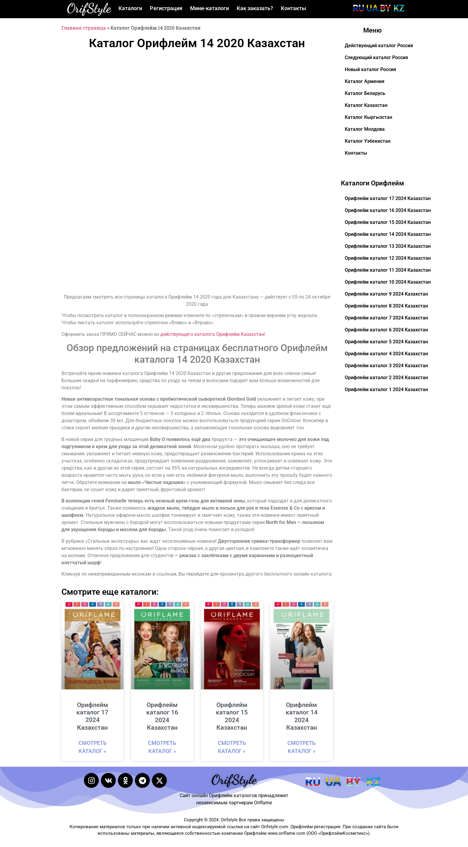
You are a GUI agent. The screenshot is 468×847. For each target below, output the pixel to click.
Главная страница (83, 27)
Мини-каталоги (209, 8)
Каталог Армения (364, 81)
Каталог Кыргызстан (368, 117)
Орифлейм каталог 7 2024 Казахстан (386, 318)
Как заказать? (255, 8)
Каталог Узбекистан (367, 141)
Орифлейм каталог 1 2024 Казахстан (386, 389)
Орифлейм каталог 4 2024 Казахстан (386, 353)
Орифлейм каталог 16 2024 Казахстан (162, 716)
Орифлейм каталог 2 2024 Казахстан (386, 377)
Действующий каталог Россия (379, 45)
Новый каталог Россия (370, 69)
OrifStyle (89, 8)
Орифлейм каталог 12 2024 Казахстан (388, 258)
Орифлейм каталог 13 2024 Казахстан (388, 246)
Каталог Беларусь (365, 93)
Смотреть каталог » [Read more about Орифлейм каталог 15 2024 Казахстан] (232, 747)
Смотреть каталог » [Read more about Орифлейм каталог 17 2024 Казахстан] (92, 747)
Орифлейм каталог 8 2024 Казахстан (386, 306)
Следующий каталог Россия (376, 57)
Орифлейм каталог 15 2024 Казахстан (232, 716)
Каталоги (130, 8)
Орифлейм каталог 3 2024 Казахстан (386, 365)
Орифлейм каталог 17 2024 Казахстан (92, 716)
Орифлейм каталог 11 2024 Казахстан (388, 270)
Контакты (293, 8)
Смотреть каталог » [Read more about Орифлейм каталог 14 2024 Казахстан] (301, 747)
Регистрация (166, 8)
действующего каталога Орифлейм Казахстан (212, 334)
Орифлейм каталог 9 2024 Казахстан (386, 294)
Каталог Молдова (365, 129)
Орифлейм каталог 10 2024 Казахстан (388, 282)
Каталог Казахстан (366, 105)
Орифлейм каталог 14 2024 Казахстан (302, 716)
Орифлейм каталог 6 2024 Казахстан (386, 330)
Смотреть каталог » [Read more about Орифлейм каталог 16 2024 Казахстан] (162, 747)
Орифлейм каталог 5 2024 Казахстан (386, 342)
